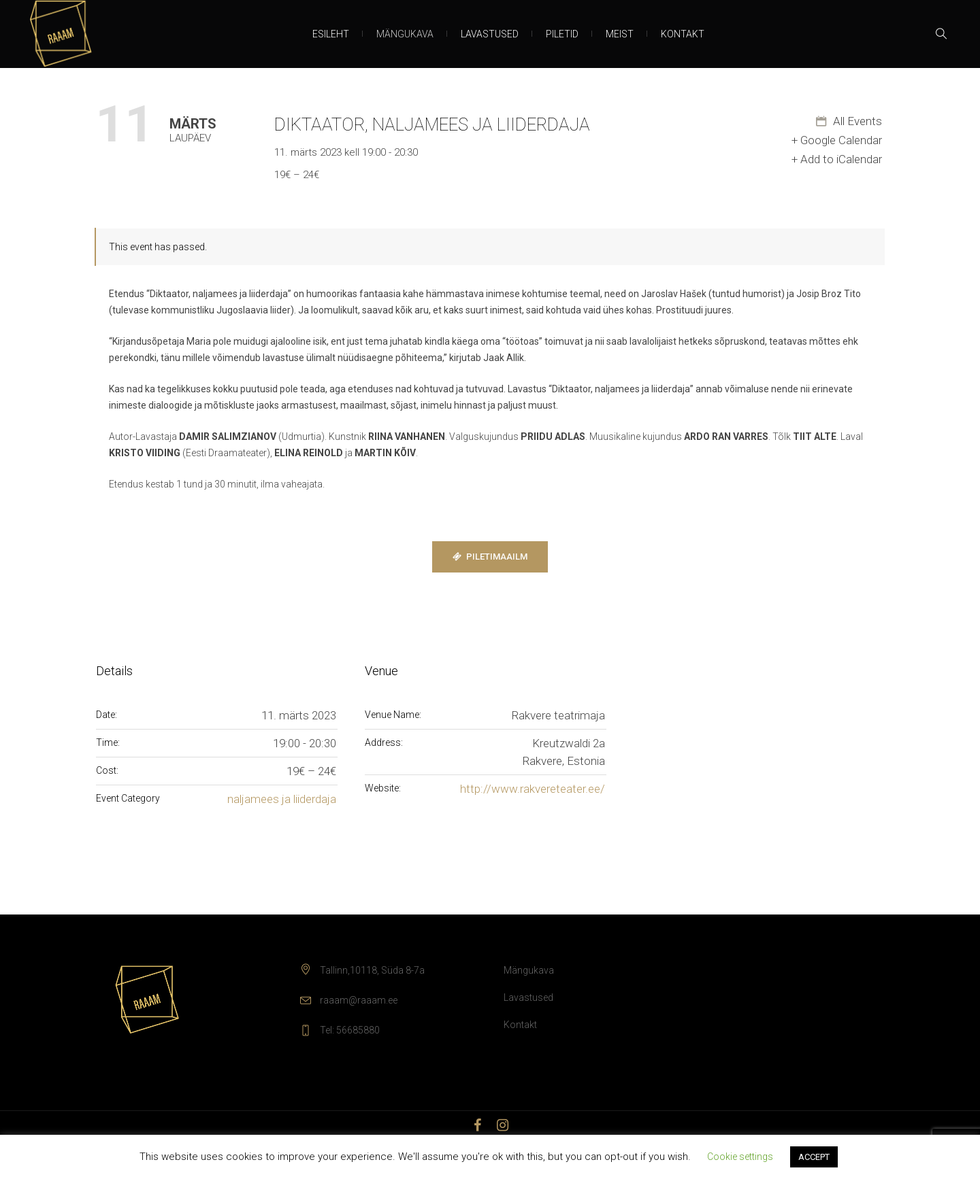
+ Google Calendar (836, 140)
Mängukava (529, 970)
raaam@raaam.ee (358, 1000)
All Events (856, 121)
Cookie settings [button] (740, 1156)
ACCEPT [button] (814, 1157)
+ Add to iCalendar (836, 159)
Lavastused (528, 997)
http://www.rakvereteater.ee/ (532, 789)
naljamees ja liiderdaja (281, 799)
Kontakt (520, 1024)
